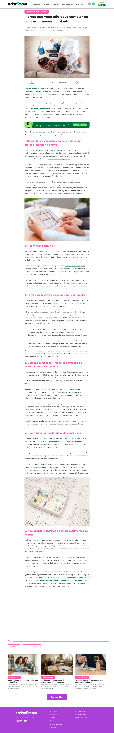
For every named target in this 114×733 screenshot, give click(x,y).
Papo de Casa (36, 4)
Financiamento (34, 646)
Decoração (46, 4)
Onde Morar (79, 4)
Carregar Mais (57, 697)
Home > (29, 11)
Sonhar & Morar (17, 3)
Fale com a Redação (81, 717)
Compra (14, 646)
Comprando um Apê (67, 4)
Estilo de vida (55, 4)
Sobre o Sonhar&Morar (81, 714)
